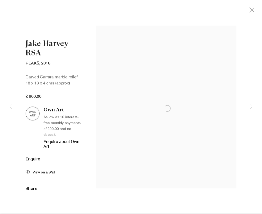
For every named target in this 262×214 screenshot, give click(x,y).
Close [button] (250, 11)
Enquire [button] (33, 160)
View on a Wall (40, 174)
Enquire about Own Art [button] (61, 145)
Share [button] (31, 189)
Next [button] (251, 107)
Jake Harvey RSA (47, 50)
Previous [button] (11, 107)
